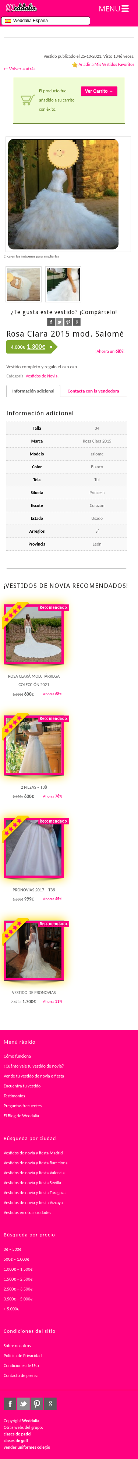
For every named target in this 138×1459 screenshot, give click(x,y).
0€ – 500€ (12, 1249)
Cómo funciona (17, 1056)
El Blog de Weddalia (21, 1115)
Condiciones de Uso (21, 1365)
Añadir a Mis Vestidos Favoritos (106, 64)
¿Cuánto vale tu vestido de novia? (34, 1066)
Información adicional (33, 391)
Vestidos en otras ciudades (27, 1212)
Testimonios (14, 1095)
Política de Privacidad (23, 1355)
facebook (51, 322)
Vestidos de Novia (41, 376)
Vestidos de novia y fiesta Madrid (33, 1153)
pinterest (68, 322)
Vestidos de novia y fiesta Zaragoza (35, 1192)
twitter (59, 322)
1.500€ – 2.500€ (18, 1279)
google (77, 322)
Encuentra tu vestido (22, 1086)
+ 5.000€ (11, 1308)
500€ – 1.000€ (16, 1259)
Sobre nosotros (17, 1345)
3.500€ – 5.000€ (18, 1299)
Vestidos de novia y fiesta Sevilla (32, 1182)
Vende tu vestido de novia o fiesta (34, 1076)
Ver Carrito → (99, 91)
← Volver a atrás (19, 68)
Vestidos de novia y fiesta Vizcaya (33, 1202)
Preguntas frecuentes (23, 1105)
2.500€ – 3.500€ (18, 1289)
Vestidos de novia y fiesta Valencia (34, 1172)
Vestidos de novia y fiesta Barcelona (36, 1162)
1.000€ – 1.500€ (18, 1269)
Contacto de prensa (21, 1375)
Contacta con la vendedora (93, 391)
